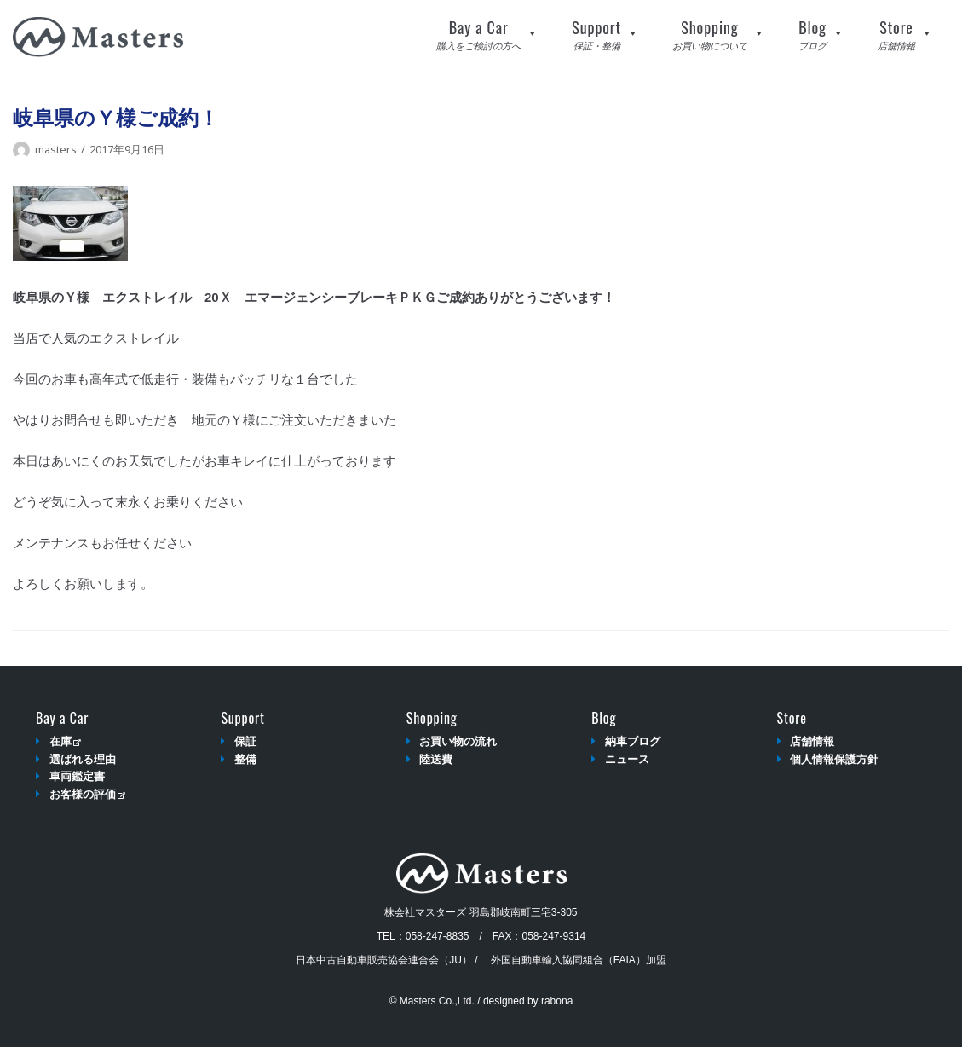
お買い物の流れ (458, 741)
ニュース (627, 759)
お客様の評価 (87, 794)
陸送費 (435, 759)
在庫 (65, 741)
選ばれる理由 (82, 759)
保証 (245, 741)
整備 (245, 759)
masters (56, 149)
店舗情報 (812, 741)
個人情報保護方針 (834, 759)
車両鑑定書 (77, 776)
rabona (557, 1001)
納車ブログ (632, 741)
